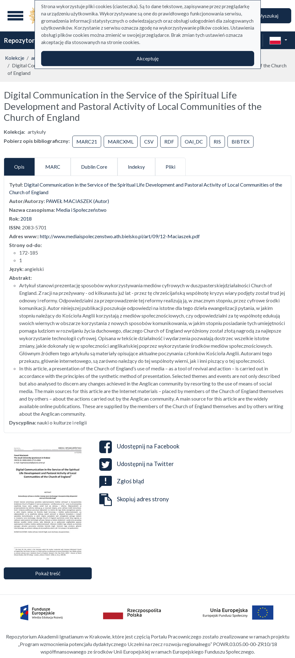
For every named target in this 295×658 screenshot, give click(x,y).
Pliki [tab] (170, 167)
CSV (149, 141)
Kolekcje (14, 58)
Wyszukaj (267, 16)
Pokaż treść (47, 573)
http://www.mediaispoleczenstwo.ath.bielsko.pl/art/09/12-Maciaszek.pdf (120, 236)
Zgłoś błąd (121, 481)
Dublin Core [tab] (94, 167)
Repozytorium (24, 40)
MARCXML (121, 141)
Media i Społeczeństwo (81, 210)
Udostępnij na (139, 447)
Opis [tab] (19, 167)
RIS (217, 141)
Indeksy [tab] (136, 167)
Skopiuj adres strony (134, 499)
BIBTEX (240, 141)
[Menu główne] (15, 16)
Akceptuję (147, 58)
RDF (169, 141)
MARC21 (86, 141)
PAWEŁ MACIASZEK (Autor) (77, 201)
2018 (26, 219)
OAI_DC (194, 141)
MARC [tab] (52, 167)
